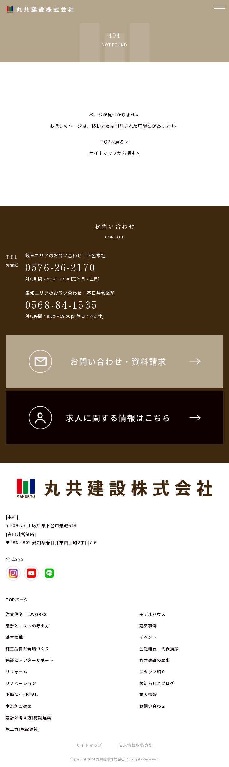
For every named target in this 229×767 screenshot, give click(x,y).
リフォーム (16, 672)
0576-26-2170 (60, 267)
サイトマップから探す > (114, 153)
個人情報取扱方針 (135, 745)
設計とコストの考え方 (27, 626)
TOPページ (17, 599)
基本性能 (14, 637)
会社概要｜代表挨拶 (159, 648)
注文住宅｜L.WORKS (26, 614)
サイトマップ (89, 745)
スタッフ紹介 (152, 672)
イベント (148, 637)
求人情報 (148, 694)
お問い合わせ (152, 706)
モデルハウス (152, 614)
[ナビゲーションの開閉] (219, 9)
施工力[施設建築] (23, 729)
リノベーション (21, 683)
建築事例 (148, 626)
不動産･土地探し (22, 694)
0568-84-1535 (61, 304)
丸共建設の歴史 (154, 660)
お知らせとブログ (156, 683)
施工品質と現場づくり (27, 648)
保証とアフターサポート (30, 660)
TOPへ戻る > (114, 142)
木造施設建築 (19, 706)
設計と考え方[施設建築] (29, 717)
